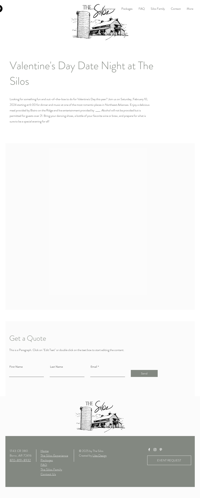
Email (94, 366)
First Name (16, 366)
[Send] (144, 373)
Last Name (56, 366)
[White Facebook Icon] (149, 450)
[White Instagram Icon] (155, 450)
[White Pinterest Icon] (161, 450)
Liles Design (100, 455)
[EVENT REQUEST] (169, 460)
